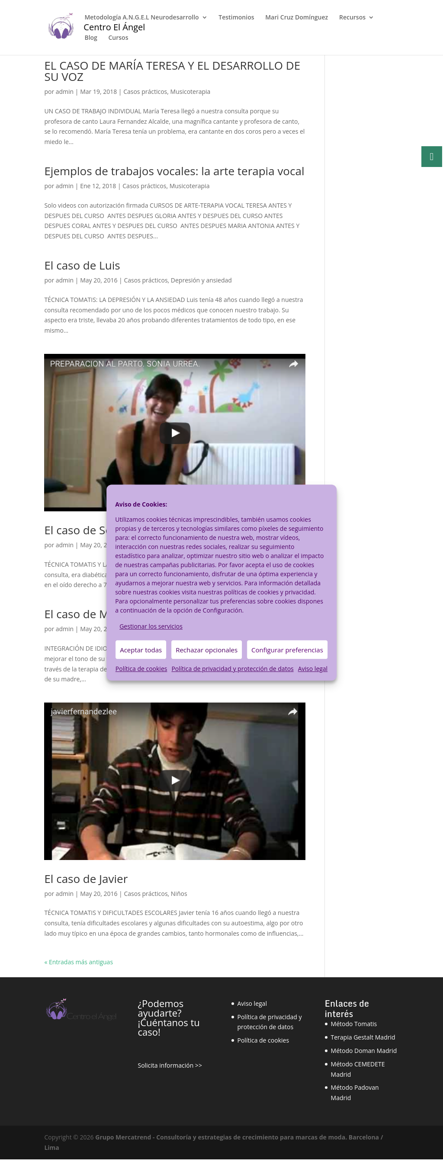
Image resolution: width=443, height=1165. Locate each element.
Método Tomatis (354, 1024)
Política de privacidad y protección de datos (232, 669)
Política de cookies (141, 669)
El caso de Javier (86, 878)
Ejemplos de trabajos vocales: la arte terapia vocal (174, 171)
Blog (90, 38)
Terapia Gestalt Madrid (363, 1037)
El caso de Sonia (86, 530)
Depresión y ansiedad (201, 280)
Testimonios (236, 17)
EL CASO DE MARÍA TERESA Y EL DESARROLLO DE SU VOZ (172, 71)
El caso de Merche (91, 614)
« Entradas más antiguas (78, 962)
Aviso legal (312, 669)
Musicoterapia (190, 91)
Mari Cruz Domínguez (296, 17)
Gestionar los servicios (151, 626)
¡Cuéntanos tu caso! (168, 1027)
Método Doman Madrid (364, 1050)
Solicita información (165, 1065)
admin (65, 91)
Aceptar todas (141, 649)
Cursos (118, 38)
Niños (179, 893)
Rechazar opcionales (207, 649)
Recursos (352, 17)
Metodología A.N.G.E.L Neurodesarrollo (141, 17)
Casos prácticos (145, 91)
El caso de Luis (82, 265)
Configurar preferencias (287, 649)
